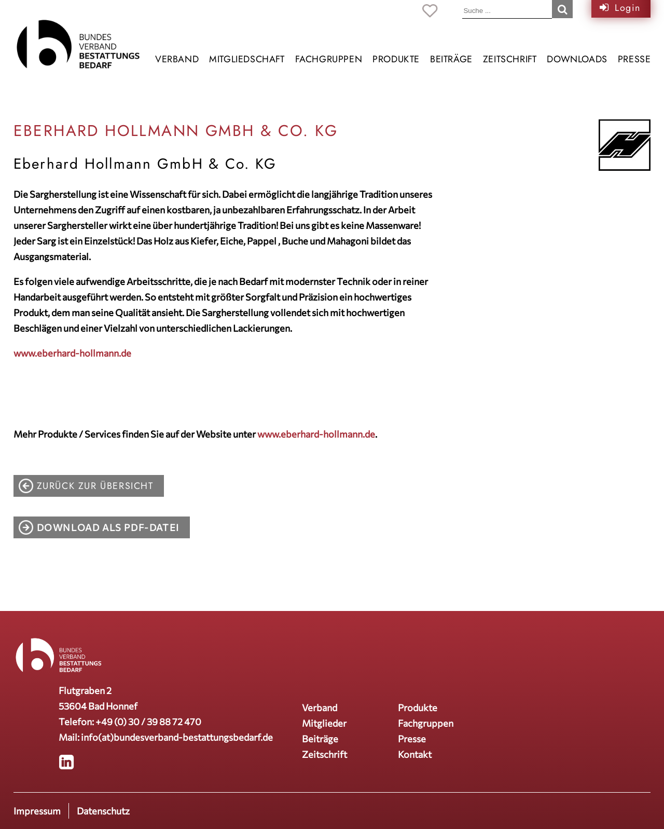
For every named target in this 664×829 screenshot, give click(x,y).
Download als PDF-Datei (108, 527)
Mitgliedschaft (246, 59)
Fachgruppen (329, 59)
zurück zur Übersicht (95, 486)
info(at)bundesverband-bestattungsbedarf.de (177, 737)
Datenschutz (103, 811)
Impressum (37, 811)
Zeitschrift (510, 59)
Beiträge (451, 59)
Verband (177, 59)
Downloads (577, 59)
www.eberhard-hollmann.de (72, 353)
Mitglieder (324, 723)
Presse (634, 59)
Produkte (396, 59)
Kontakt (415, 754)
